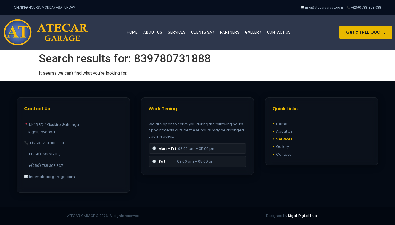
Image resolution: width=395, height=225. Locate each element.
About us (152, 32)
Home (132, 32)
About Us (282, 131)
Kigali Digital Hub (302, 215)
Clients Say (202, 32)
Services (177, 32)
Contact (282, 154)
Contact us (279, 32)
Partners (230, 32)
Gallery (253, 32)
